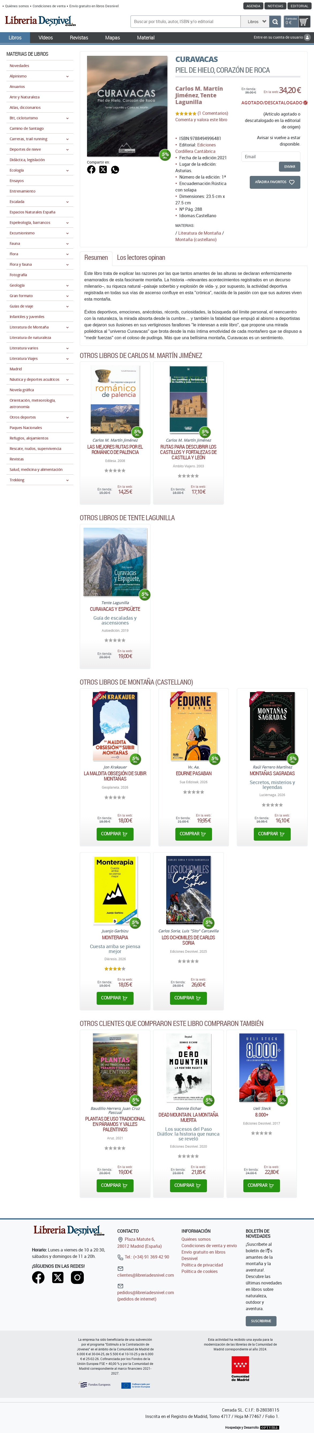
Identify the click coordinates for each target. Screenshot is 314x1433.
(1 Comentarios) (213, 113)
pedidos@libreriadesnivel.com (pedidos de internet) (145, 1292)
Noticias (275, 5)
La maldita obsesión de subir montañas (115, 776)
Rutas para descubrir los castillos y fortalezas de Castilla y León (188, 452)
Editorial (299, 5)
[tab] (96, 259)
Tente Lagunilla (196, 98)
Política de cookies (199, 1271)
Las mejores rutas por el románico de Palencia (115, 449)
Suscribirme (261, 1321)
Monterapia (115, 937)
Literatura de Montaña (199, 233)
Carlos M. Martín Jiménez (199, 91)
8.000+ (261, 1114)
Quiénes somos (17, 5)
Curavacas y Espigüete (115, 609)
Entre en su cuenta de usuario (282, 37)
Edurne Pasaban (193, 773)
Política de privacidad (202, 1265)
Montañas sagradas (272, 773)
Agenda (253, 5)
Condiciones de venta (49, 5)
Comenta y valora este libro (201, 120)
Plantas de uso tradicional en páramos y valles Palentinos (115, 1124)
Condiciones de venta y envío (209, 1246)
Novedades (19, 65)
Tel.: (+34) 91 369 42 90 (143, 1257)
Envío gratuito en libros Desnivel (94, 5)
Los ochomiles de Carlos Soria (188, 940)
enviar (289, 166)
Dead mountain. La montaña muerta (188, 1117)
